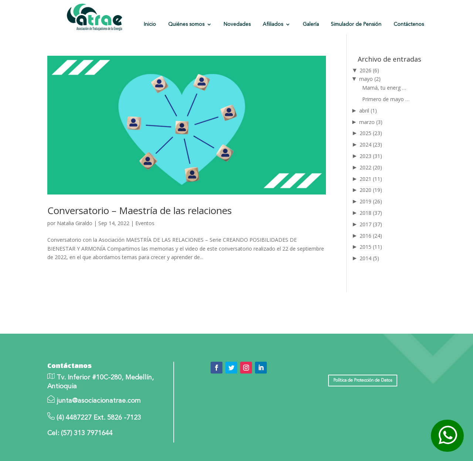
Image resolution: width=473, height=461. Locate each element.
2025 (371, 133)
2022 (371, 167)
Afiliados (273, 24)
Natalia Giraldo (74, 223)
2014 (369, 258)
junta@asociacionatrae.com (99, 401)
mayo (370, 78)
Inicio (150, 24)
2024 (371, 144)
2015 (371, 246)
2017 (371, 224)
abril (368, 110)
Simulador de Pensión (356, 24)
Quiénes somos (186, 24)
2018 (371, 212)
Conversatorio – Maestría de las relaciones (139, 210)
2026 (369, 70)
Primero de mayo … (385, 99)
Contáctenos (409, 24)
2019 (371, 201)
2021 (371, 178)
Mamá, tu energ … (384, 87)
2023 (371, 155)
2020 (371, 189)
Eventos (144, 223)
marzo (370, 121)
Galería (311, 24)
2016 (371, 235)
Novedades (237, 24)
